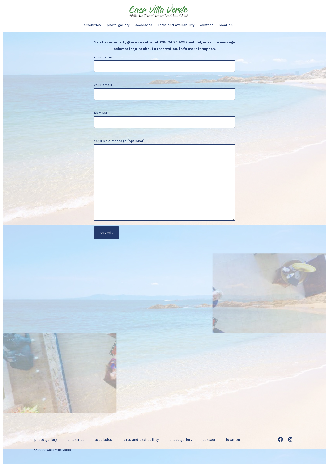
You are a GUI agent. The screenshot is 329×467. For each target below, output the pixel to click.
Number (164, 117)
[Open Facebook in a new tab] (280, 439)
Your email (164, 89)
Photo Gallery (118, 25)
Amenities (92, 25)
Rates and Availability (176, 25)
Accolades (143, 25)
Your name (164, 61)
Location (226, 25)
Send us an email (109, 42)
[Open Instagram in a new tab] (290, 439)
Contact (206, 25)
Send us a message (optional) (164, 180)
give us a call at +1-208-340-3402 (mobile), (164, 42)
